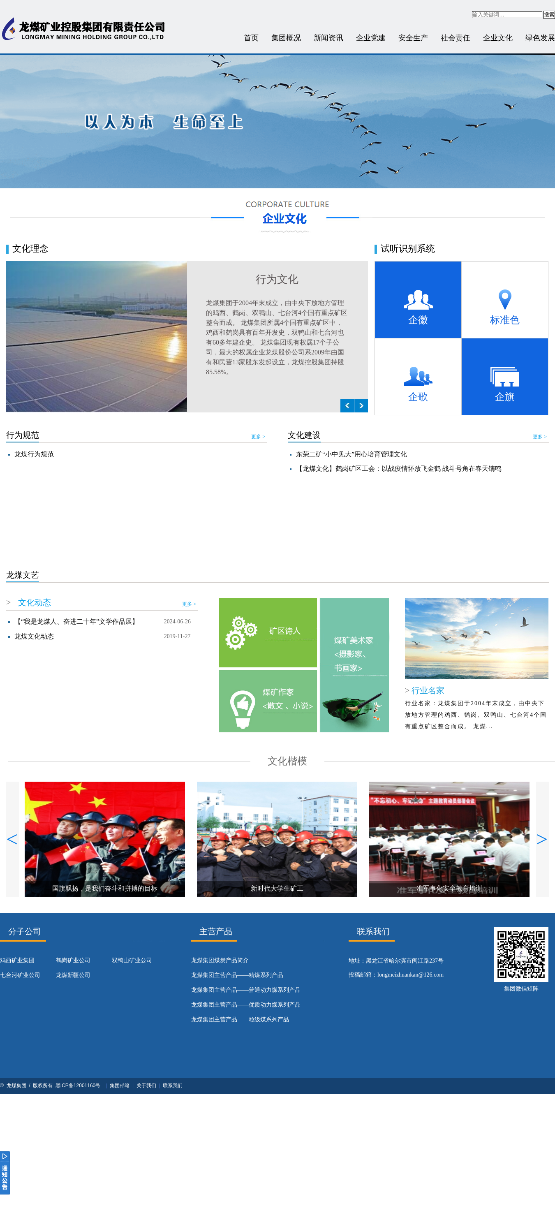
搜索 (549, 15)
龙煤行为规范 (34, 454)
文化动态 (34, 602)
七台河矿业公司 (20, 975)
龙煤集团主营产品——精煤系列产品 (237, 975)
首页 (251, 38)
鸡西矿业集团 (17, 960)
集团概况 (286, 38)
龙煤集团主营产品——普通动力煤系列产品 (246, 990)
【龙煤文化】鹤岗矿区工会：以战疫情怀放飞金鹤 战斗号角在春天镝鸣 (399, 468)
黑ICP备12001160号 (78, 1085)
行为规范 (22, 435)
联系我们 (173, 1085)
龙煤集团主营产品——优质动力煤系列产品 (246, 1005)
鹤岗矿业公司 (73, 960)
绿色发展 (540, 38)
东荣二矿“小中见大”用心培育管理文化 (351, 454)
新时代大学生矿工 (277, 888)
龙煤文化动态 (34, 636)
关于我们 (146, 1085)
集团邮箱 (120, 1085)
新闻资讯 (328, 38)
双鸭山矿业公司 (132, 960)
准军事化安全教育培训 (449, 888)
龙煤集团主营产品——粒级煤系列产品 (240, 1019)
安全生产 (413, 38)
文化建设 (304, 435)
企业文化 (498, 38)
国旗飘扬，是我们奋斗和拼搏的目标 (104, 888)
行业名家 (426, 690)
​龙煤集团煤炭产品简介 (220, 960)
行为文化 (277, 279)
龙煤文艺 (22, 574)
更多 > (258, 437)
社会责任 (455, 38)
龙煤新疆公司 (73, 975)
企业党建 (371, 38)
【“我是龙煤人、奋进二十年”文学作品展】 (76, 621)
